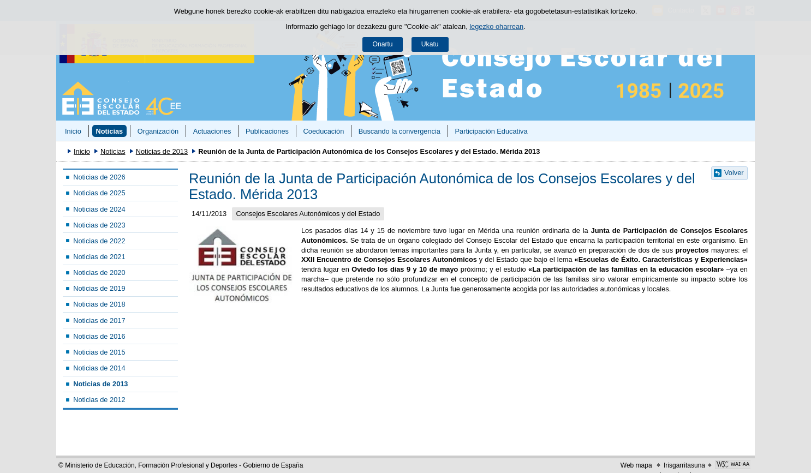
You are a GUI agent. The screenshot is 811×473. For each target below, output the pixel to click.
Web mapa (636, 465)
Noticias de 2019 (99, 288)
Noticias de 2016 (99, 336)
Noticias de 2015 (99, 352)
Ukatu (430, 44)
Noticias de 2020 (99, 272)
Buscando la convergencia (399, 131)
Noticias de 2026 (99, 177)
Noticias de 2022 (99, 241)
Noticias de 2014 (99, 368)
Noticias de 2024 (99, 209)
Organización (158, 131)
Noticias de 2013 (162, 151)
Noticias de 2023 (99, 225)
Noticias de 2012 (99, 400)
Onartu (382, 44)
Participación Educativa (491, 131)
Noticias (109, 131)
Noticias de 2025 (99, 193)
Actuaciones (212, 131)
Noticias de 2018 (99, 304)
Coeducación (323, 131)
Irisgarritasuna (684, 465)
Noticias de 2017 (99, 320)
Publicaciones (267, 131)
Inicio (73, 131)
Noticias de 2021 (99, 257)
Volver (734, 173)
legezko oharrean (496, 26)
